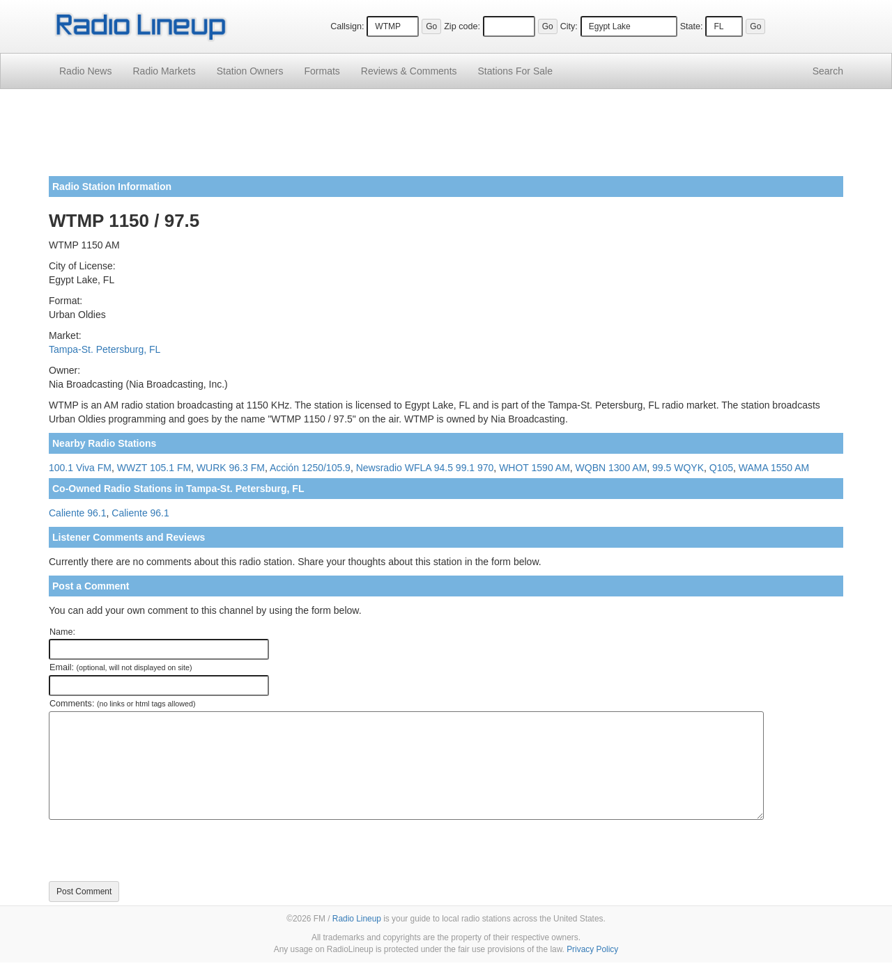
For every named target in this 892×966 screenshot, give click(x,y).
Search (828, 71)
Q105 (721, 467)
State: (691, 26)
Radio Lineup (356, 919)
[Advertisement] (446, 137)
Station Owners (250, 71)
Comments (409, 71)
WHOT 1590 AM (534, 467)
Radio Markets (163, 71)
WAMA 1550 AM (774, 467)
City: (569, 26)
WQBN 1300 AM (611, 467)
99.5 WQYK (678, 467)
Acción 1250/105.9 (310, 467)
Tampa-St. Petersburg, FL (104, 349)
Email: (120, 667)
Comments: (122, 703)
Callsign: (347, 26)
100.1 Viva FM (80, 467)
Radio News (85, 71)
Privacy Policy (592, 949)
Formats (321, 71)
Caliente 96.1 (78, 512)
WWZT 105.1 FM (154, 467)
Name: (62, 632)
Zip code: (462, 26)
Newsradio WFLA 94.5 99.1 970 (425, 467)
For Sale (515, 71)
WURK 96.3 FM (231, 467)
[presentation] (155, 850)
